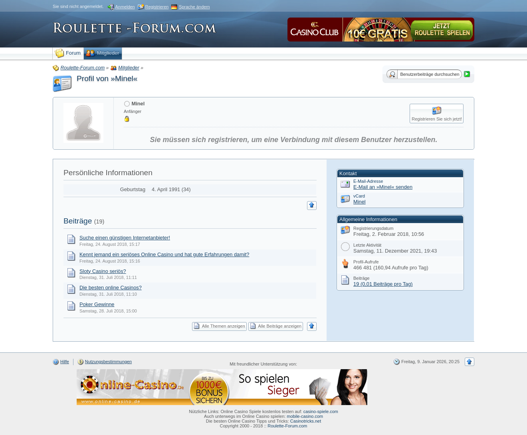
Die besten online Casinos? (110, 288)
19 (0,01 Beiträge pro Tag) (382, 284)
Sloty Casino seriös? (102, 271)
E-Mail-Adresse (368, 181)
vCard (359, 196)
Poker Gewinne (97, 304)
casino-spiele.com (320, 411)
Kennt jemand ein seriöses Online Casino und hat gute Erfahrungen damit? (164, 254)
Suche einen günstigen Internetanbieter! (124, 238)
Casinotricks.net (305, 421)
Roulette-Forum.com (287, 425)
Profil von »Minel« (107, 78)
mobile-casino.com (305, 416)
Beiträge (77, 221)
